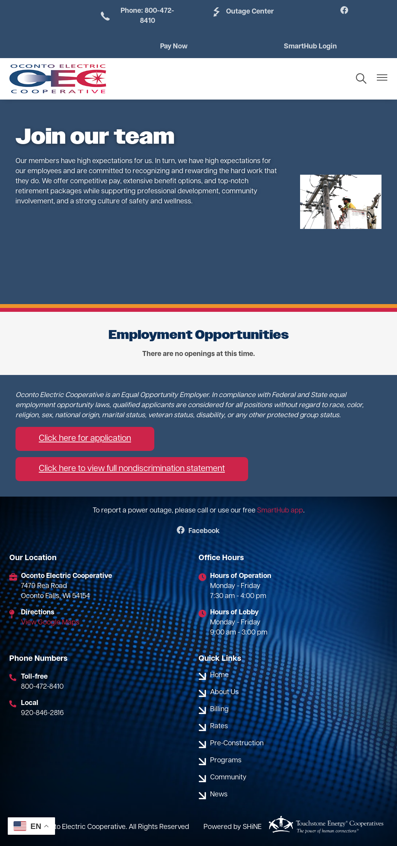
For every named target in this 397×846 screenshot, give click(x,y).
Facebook (198, 531)
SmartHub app (280, 510)
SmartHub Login (310, 46)
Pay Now (174, 46)
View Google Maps (50, 622)
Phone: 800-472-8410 (136, 16)
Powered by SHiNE (233, 827)
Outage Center (242, 12)
